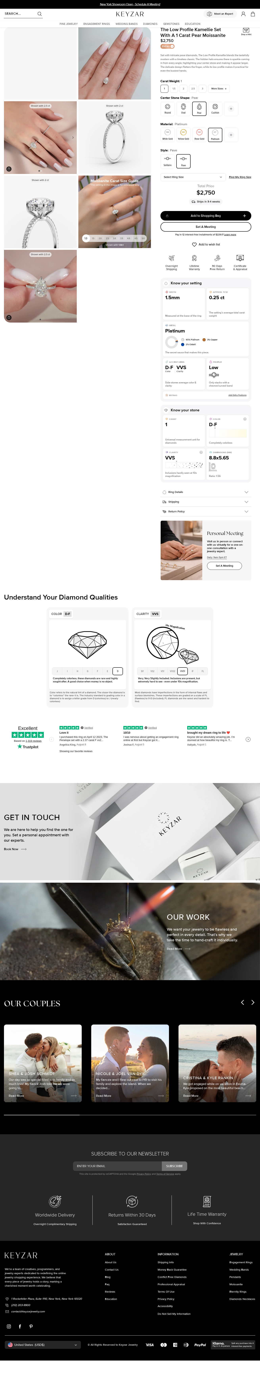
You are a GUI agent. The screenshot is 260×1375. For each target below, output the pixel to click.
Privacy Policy (144, 1189)
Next (72, 153)
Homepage (9, 33)
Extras (168, 61)
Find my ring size (240, 192)
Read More (179, 964)
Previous (8, 153)
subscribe (174, 1182)
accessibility (165, 1321)
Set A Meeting (206, 242)
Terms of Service (165, 1189)
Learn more (230, 250)
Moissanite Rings (26, 33)
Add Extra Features (237, 410)
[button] (69, 24)
